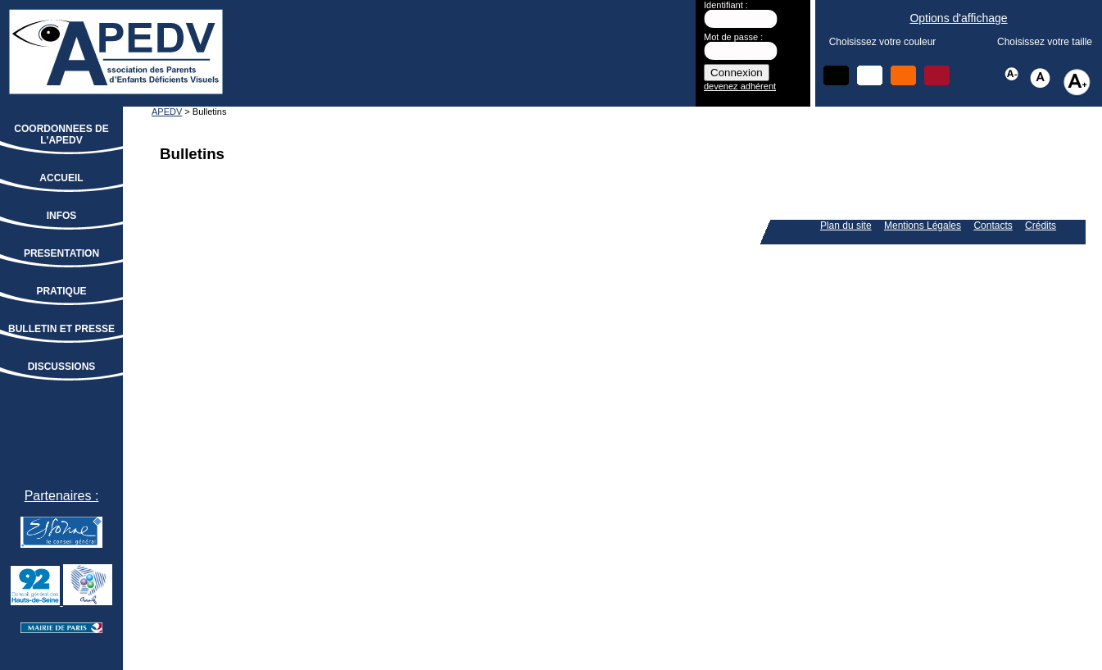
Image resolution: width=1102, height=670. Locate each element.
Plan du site (846, 225)
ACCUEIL (61, 178)
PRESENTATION (61, 253)
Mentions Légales (922, 225)
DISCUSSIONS (62, 366)
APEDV (167, 111)
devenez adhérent (740, 86)
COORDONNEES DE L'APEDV (61, 134)
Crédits (1040, 225)
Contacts (992, 225)
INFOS (62, 215)
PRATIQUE (61, 291)
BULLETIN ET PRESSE (61, 329)
